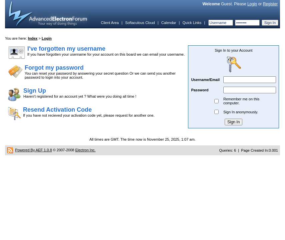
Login (252, 4)
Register (270, 4)
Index (33, 38)
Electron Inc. (85, 150)
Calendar (168, 23)
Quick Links (191, 23)
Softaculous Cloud (140, 23)
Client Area (110, 23)
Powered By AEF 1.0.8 (33, 150)
